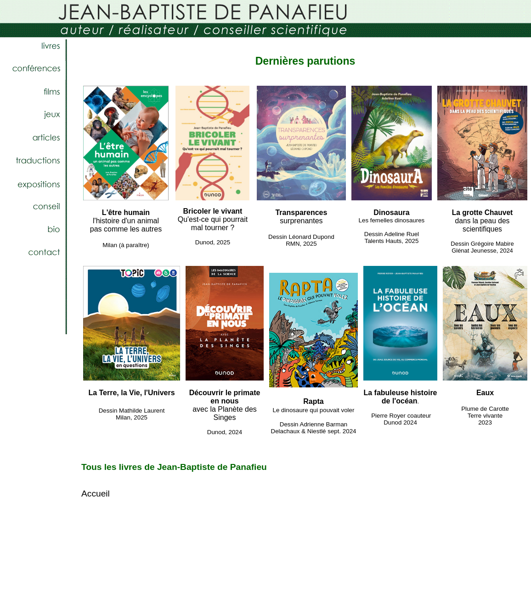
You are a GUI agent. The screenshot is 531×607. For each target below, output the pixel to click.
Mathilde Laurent (141, 410)
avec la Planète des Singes (224, 405)
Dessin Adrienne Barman (313, 424)
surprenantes (301, 217)
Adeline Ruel (401, 234)
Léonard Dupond (311, 236)
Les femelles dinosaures (392, 220)
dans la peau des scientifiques (482, 221)
